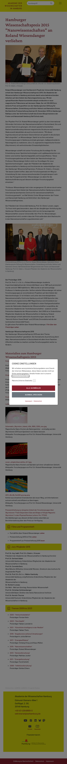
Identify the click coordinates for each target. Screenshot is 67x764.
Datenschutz (38, 401)
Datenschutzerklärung (20, 376)
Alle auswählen (33, 388)
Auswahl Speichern (33, 395)
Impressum (28, 401)
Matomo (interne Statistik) (24, 380)
